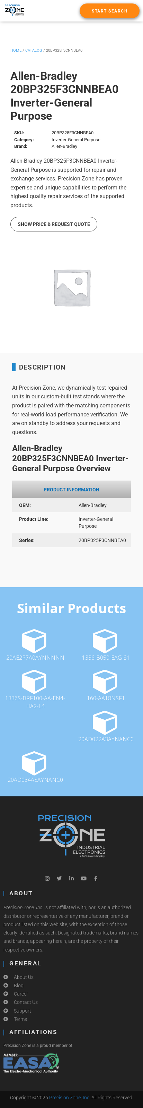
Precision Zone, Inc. (69, 1097)
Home (15, 50)
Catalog (33, 50)
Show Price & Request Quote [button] (54, 224)
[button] (110, 10)
